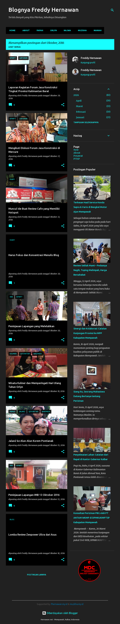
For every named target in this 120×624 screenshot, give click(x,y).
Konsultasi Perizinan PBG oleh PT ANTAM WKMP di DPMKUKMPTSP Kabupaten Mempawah (91, 518)
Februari (81, 111)
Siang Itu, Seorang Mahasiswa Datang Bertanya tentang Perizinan (89, 396)
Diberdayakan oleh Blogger (60, 613)
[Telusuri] (112, 10)
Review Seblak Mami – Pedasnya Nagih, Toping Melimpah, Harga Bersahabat (90, 270)
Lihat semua (14, 47)
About (25, 30)
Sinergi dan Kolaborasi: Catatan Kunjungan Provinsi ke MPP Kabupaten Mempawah (90, 333)
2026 (76, 95)
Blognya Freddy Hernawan (43, 9)
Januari (80, 117)
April (78, 100)
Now (76, 149)
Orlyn (52, 30)
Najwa (66, 30)
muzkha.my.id (76, 604)
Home (11, 30)
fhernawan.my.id (59, 604)
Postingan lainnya (36, 575)
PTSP (76, 158)
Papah (39, 30)
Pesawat (78, 155)
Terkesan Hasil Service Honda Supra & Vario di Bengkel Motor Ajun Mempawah (90, 207)
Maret (79, 106)
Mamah (97, 30)
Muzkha (81, 30)
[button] (63, 105)
